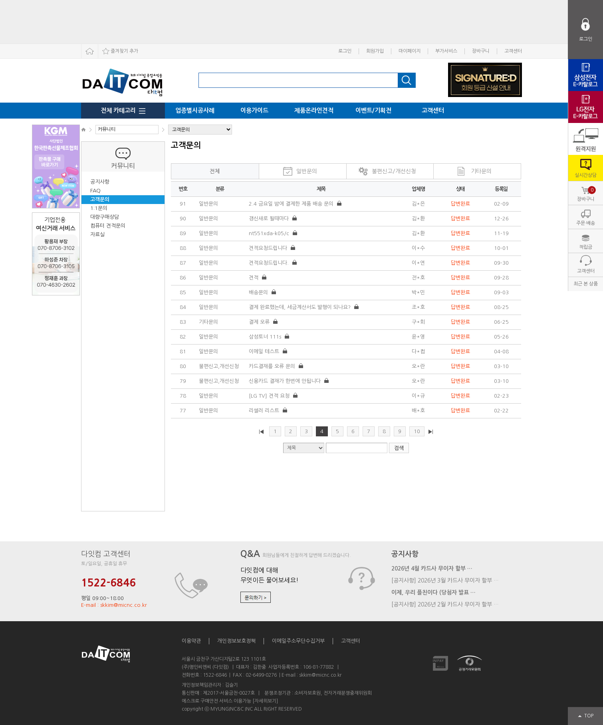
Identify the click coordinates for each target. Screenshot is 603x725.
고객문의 (99, 199)
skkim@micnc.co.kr (320, 675)
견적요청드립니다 (269, 248)
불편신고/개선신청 (394, 171)
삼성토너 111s (266, 336)
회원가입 (375, 51)
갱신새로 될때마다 (269, 218)
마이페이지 (410, 51)
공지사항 (99, 181)
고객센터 (513, 51)
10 (417, 431)
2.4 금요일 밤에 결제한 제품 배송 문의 (292, 203)
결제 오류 (260, 322)
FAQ (95, 190)
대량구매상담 (104, 217)
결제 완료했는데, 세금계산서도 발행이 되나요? (300, 307)
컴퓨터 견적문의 (107, 225)
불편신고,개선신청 (219, 366)
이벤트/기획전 (373, 110)
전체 (215, 171)
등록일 (501, 189)
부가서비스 (446, 51)
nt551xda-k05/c (270, 233)
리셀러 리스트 (265, 410)
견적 (254, 277)
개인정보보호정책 (236, 641)
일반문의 (306, 171)
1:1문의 (98, 208)
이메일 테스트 (265, 351)
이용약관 (191, 641)
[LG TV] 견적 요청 (270, 395)
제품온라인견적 (313, 110)
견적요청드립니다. (269, 262)
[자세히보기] (265, 701)
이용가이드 (254, 110)
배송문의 (259, 292)
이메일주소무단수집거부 (298, 641)
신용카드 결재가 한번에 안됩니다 (285, 381)
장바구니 (481, 51)
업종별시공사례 (194, 110)
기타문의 (481, 171)
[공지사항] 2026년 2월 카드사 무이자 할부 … (445, 604)
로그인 (344, 51)
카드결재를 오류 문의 (273, 366)
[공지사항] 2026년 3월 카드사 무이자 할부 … (445, 580)
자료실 (97, 234)
